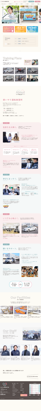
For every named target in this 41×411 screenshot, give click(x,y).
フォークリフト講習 (14, 400)
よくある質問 (22, 400)
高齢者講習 (14, 404)
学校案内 (21, 397)
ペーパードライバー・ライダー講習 (16, 403)
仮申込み (37, 1)
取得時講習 (14, 406)
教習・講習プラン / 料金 (15, 394)
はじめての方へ (22, 394)
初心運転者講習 (14, 405)
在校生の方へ (22, 401)
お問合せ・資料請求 (31, 1)
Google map (2, 401)
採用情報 (23, 403)
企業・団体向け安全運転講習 (15, 401)
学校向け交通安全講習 (15, 402)
